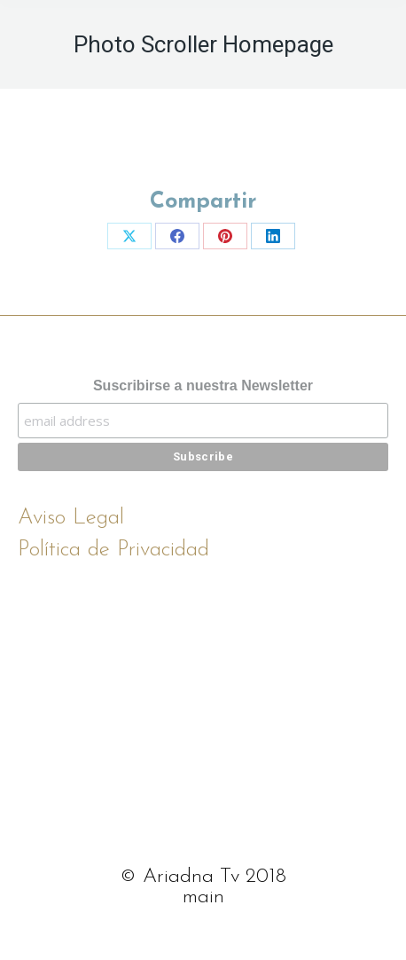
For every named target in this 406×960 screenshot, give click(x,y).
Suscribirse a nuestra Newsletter (203, 385)
